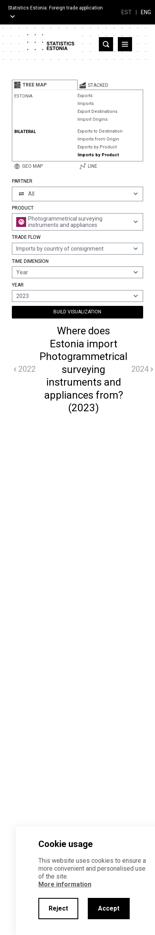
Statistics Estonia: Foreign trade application (55, 8)
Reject (58, 908)
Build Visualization (77, 312)
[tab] (45, 85)
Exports (85, 95)
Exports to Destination (100, 131)
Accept (108, 908)
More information (64, 884)
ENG (146, 12)
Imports (86, 103)
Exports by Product (97, 147)
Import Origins (93, 119)
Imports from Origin (98, 139)
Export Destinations (97, 111)
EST (126, 12)
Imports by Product (98, 154)
